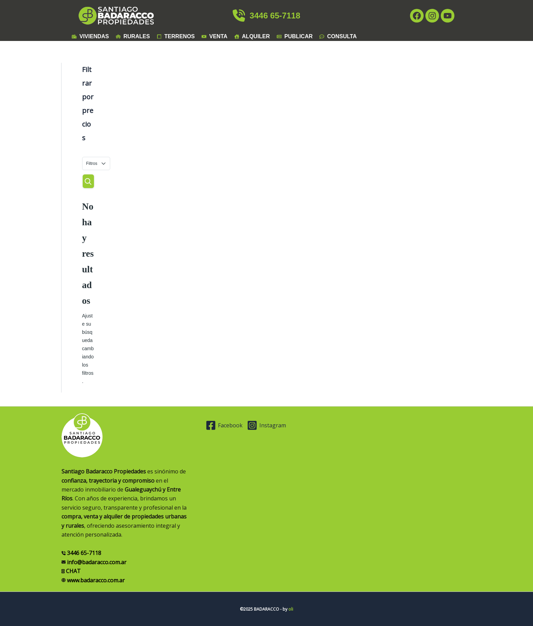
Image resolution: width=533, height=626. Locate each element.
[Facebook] (224, 425)
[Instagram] (270, 425)
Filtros (96, 164)
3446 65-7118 (266, 15)
